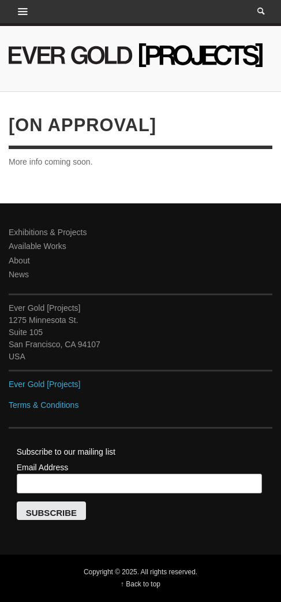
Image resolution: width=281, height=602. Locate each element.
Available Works (37, 246)
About (19, 260)
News (19, 274)
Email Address (42, 467)
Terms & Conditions (43, 405)
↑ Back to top (140, 584)
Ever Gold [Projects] (45, 384)
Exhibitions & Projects (48, 232)
